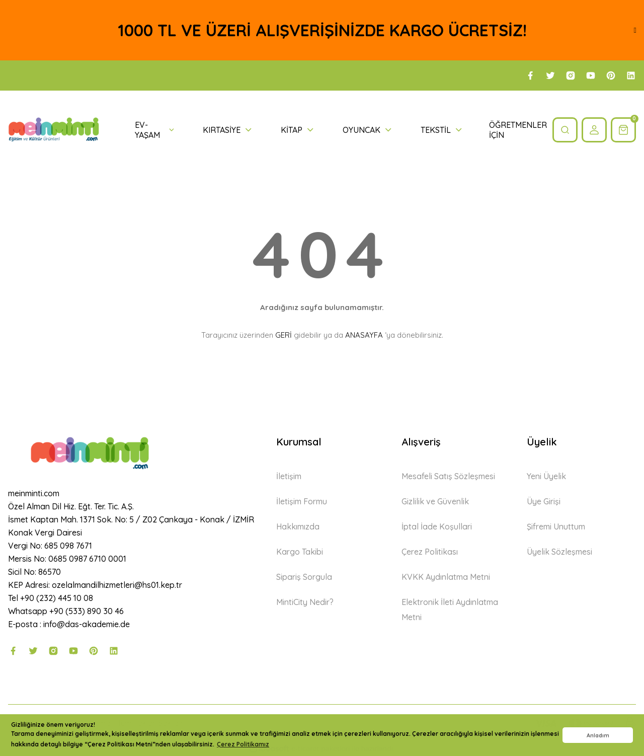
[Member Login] (594, 129)
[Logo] (53, 129)
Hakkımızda (297, 526)
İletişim (288, 476)
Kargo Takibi (299, 552)
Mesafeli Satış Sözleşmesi (448, 476)
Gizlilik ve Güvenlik (435, 501)
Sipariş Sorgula (304, 577)
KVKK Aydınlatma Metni (445, 577)
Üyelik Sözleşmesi (559, 552)
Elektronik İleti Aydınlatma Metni (449, 609)
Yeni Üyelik (546, 476)
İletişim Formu (301, 501)
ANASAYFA (364, 335)
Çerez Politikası (429, 552)
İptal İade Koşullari (436, 526)
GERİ (283, 335)
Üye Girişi (543, 501)
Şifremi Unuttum (556, 526)
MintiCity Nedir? (305, 602)
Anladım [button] (598, 735)
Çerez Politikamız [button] (243, 744)
